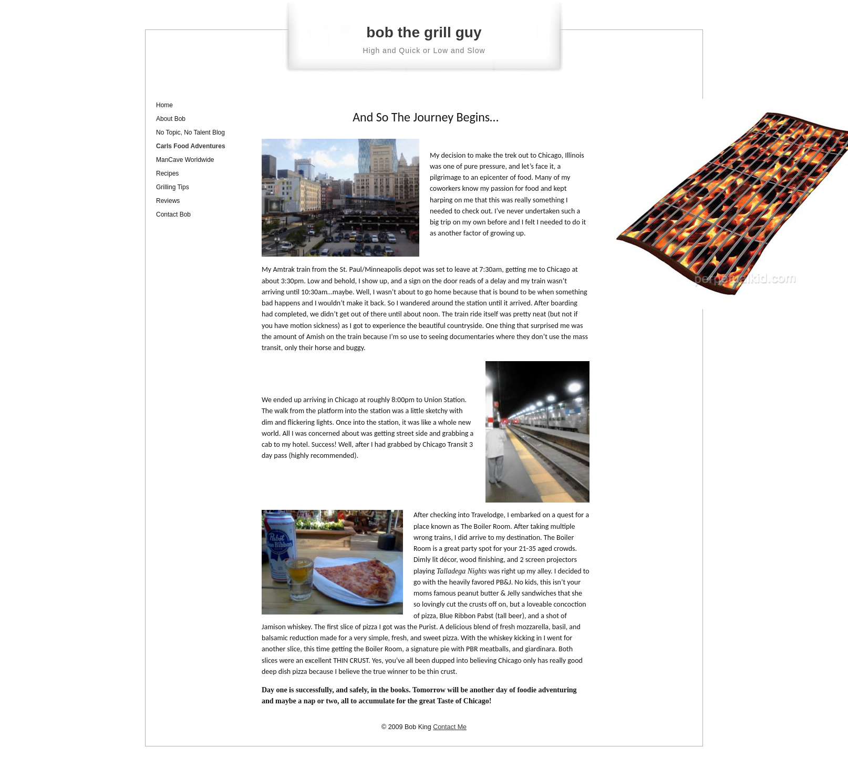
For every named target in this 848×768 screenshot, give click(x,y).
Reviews (168, 200)
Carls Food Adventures (190, 146)
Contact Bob (173, 214)
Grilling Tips (172, 187)
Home (164, 105)
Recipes (167, 173)
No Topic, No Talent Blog (190, 132)
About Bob (170, 118)
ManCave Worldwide (185, 159)
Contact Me (450, 727)
